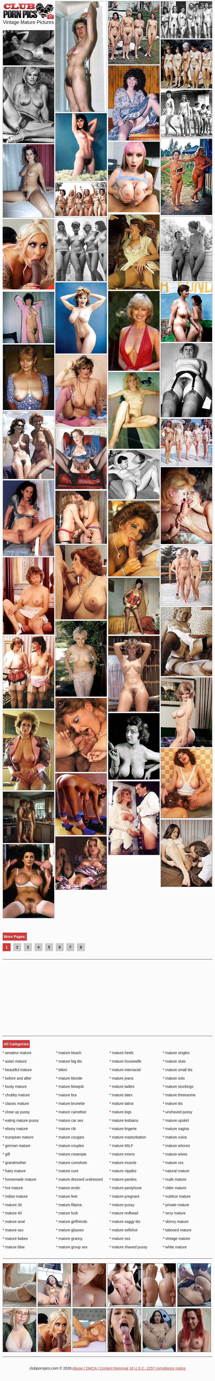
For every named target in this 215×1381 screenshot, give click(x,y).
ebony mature (15, 1129)
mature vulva (175, 1137)
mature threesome (179, 1095)
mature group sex (71, 1247)
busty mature (15, 1086)
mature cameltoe (71, 1112)
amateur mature (17, 1053)
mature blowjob (70, 1086)
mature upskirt (176, 1120)
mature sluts (174, 1061)
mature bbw (14, 1247)
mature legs (121, 1112)
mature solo (174, 1078)
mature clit (66, 1129)
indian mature (15, 1196)
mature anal (14, 1221)
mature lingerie (123, 1129)
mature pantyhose (126, 1188)
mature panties (123, 1179)
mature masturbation (128, 1137)
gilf (6, 1154)
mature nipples (123, 1171)
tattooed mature (177, 1230)
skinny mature (176, 1221)
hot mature (13, 1188)
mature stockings (178, 1086)
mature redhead (124, 1213)
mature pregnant (124, 1196)
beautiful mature (17, 1070)
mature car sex (69, 1120)
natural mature (176, 1171)
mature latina (122, 1103)
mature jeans (122, 1078)
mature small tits (177, 1070)
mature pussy (122, 1205)
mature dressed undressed (79, 1179)
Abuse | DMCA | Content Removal (100, 1368)
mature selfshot (123, 1230)
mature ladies (122, 1086)
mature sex (120, 1238)
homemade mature (19, 1179)
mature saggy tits (125, 1221)
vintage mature (176, 1238)
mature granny (69, 1238)
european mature (18, 1137)
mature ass (13, 1230)
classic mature (16, 1103)
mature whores (176, 1146)
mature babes (15, 1238)
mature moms (122, 1154)
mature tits (173, 1103)
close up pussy (16, 1112)
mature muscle (123, 1163)
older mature (174, 1188)
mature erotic (68, 1188)
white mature (175, 1247)
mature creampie (71, 1154)
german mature (16, 1146)
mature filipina (69, 1205)
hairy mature (14, 1171)
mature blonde (69, 1078)
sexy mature (174, 1213)
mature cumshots (71, 1163)
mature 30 (12, 1205)
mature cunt (67, 1171)
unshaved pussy (177, 1112)
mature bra (66, 1095)
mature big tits (69, 1061)
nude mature (174, 1179)
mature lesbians (124, 1120)
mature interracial (125, 1070)
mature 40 (12, 1213)
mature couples (70, 1146)
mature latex (121, 1095)
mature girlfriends (71, 1221)
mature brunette (70, 1103)
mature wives (175, 1154)
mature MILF (121, 1146)
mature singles (176, 1053)
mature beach (68, 1053)
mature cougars (70, 1137)
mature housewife (125, 1061)
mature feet (66, 1196)
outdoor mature (177, 1196)
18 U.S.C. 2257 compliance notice (157, 1368)
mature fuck (67, 1213)
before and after (17, 1078)
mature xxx (173, 1163)
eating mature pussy (20, 1120)
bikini (61, 1070)
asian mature (15, 1061)
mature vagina (176, 1129)
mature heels (122, 1053)
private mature (176, 1205)
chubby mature (16, 1095)
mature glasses (70, 1230)
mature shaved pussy (128, 1247)
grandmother (14, 1163)
